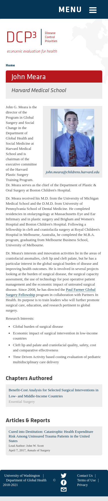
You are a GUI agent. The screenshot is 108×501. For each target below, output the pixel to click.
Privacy (82, 485)
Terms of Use (86, 480)
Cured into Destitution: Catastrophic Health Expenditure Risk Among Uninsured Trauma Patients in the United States (51, 436)
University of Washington (22, 476)
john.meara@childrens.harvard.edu (72, 172)
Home (10, 65)
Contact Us (85, 476)
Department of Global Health (26, 480)
